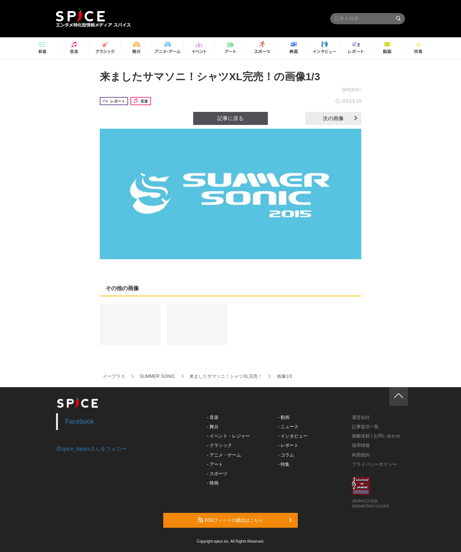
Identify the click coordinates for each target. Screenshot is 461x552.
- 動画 (284, 417)
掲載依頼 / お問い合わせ (376, 436)
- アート (215, 464)
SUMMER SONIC (157, 376)
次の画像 (340, 118)
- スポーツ (217, 473)
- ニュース (288, 426)
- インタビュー (292, 436)
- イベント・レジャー (228, 436)
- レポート (288, 445)
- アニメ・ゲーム (224, 455)
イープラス (114, 376)
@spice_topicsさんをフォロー (91, 449)
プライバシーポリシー (374, 464)
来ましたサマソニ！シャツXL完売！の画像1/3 (210, 76)
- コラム (286, 455)
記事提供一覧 (365, 426)
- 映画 (213, 483)
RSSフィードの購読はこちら (245, 520)
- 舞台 (213, 426)
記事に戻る (230, 118)
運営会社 (361, 417)
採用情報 (361, 445)
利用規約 (361, 455)
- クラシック (219, 445)
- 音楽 (213, 417)
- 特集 (284, 464)
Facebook (79, 421)
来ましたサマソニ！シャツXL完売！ (225, 376)
